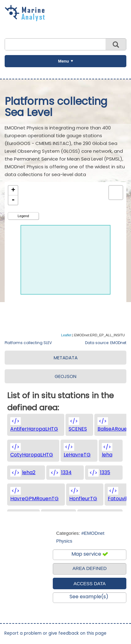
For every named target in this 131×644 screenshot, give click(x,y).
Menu (63, 61)
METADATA (66, 357)
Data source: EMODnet (105, 342)
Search (116, 44)
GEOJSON (65, 376)
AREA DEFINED (89, 568)
